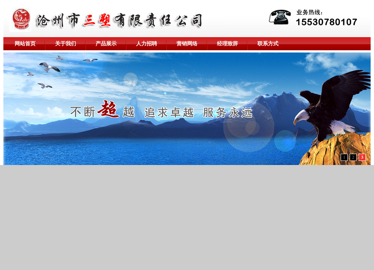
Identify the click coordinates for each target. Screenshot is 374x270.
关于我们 (65, 43)
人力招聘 (146, 43)
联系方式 (267, 43)
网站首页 (25, 43)
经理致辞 (227, 43)
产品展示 (106, 43)
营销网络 (187, 43)
